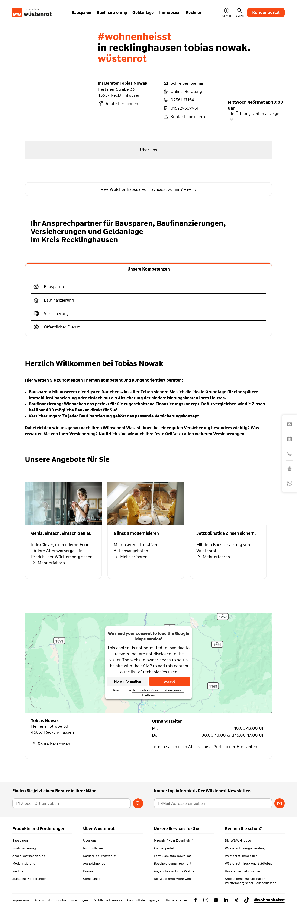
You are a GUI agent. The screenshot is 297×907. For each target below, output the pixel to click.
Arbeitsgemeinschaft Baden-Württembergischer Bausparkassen (250, 881)
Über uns (90, 840)
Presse (88, 871)
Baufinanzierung (24, 848)
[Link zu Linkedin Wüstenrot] (226, 900)
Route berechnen (118, 104)
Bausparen (20, 840)
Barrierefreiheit (177, 900)
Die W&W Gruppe (238, 840)
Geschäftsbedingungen (144, 900)
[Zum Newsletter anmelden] (279, 803)
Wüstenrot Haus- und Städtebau (248, 863)
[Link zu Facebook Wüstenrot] (196, 900)
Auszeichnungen (95, 863)
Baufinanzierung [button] (112, 12)
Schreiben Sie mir (183, 83)
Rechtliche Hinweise (108, 900)
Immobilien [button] (170, 12)
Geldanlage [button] (143, 12)
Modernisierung (23, 863)
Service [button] (226, 13)
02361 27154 (178, 100)
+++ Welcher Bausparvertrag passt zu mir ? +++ (148, 189)
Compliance (91, 879)
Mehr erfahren (48, 563)
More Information (127, 681)
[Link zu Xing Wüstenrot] (236, 900)
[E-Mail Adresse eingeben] (213, 803)
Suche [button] (240, 13)
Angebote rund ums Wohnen (175, 871)
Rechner (18, 871)
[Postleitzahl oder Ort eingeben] (71, 803)
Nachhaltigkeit (93, 848)
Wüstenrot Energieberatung (245, 848)
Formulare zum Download (173, 856)
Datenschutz (42, 900)
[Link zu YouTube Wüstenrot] (216, 900)
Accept (169, 681)
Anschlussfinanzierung (28, 856)
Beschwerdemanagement (172, 863)
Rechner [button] (193, 12)
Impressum (20, 900)
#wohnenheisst (269, 900)
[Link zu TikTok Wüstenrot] (247, 900)
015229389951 (180, 108)
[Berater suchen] (138, 803)
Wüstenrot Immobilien (241, 856)
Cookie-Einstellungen (72, 900)
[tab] (148, 268)
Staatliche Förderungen (29, 879)
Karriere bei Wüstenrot (99, 856)
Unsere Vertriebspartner (242, 871)
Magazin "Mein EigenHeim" (173, 840)
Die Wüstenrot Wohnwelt (172, 879)
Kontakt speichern (184, 117)
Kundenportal (266, 12)
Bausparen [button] (81, 12)
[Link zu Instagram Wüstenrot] (206, 900)
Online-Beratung (182, 92)
